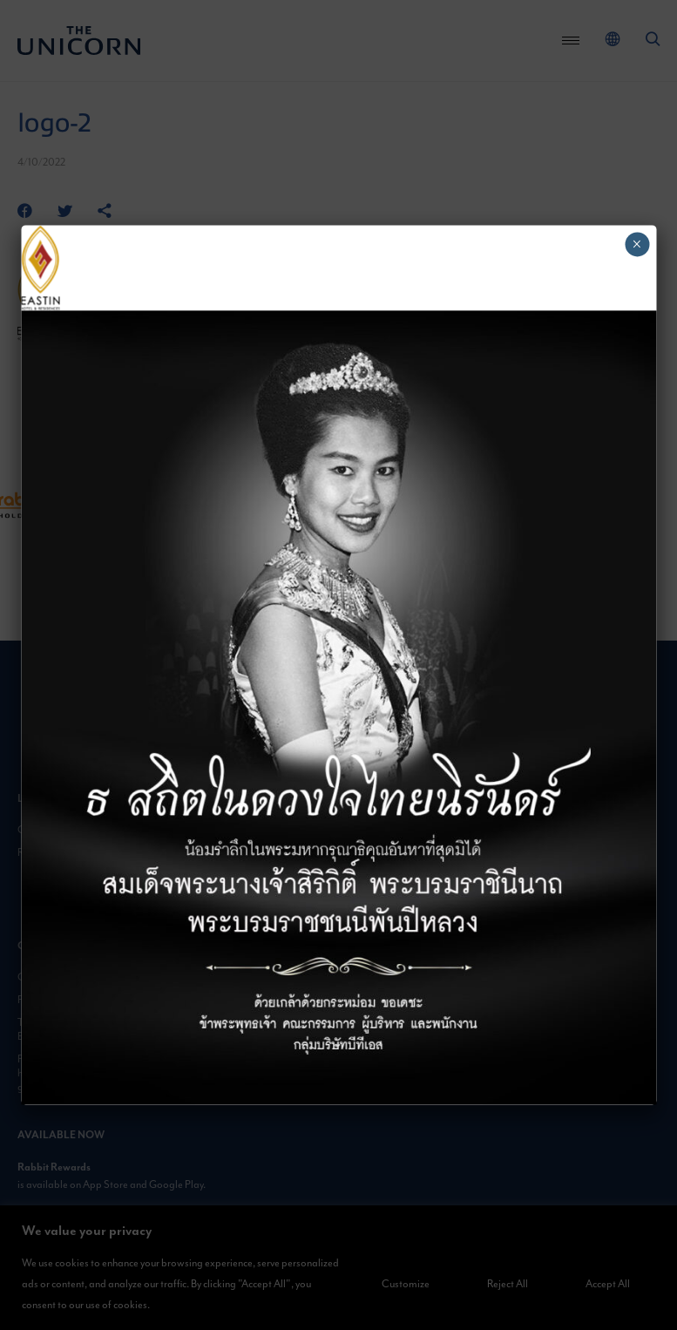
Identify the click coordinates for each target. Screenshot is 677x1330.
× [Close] (636, 244)
